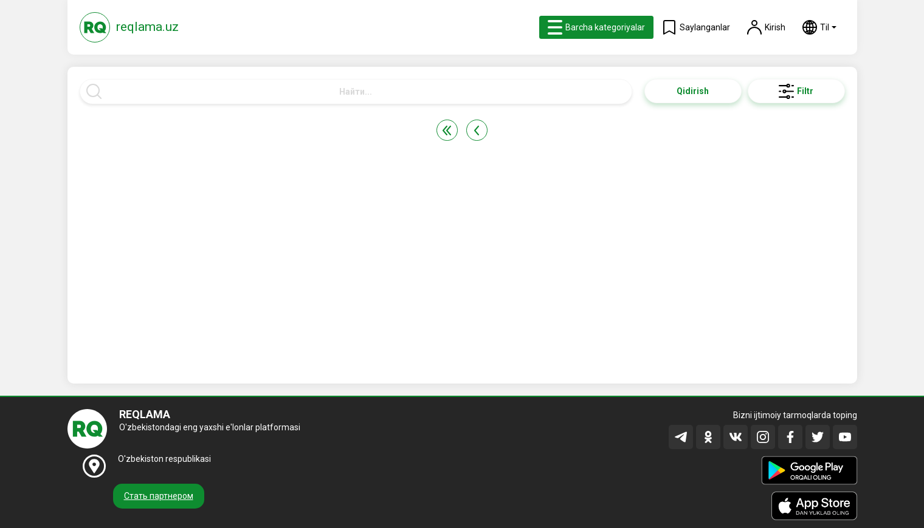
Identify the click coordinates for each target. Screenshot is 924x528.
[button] (819, 27)
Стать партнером (158, 496)
